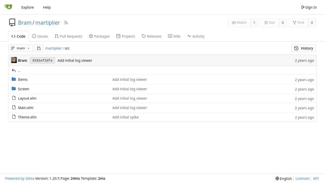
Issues (40, 36)
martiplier (47, 22)
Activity (195, 36)
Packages (99, 36)
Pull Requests (68, 36)
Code (18, 36)
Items (23, 79)
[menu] (283, 178)
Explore (27, 7)
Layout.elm (27, 98)
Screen (23, 88)
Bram (24, 22)
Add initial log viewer (75, 60)
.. (19, 70)
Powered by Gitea (19, 178)
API (316, 178)
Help (47, 7)
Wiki (174, 36)
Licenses (303, 178)
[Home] (8, 7)
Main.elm (26, 107)
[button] (39, 48)
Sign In (309, 7)
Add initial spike (125, 117)
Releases (151, 36)
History (303, 48)
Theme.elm (27, 117)
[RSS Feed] (66, 22)
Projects (125, 36)
